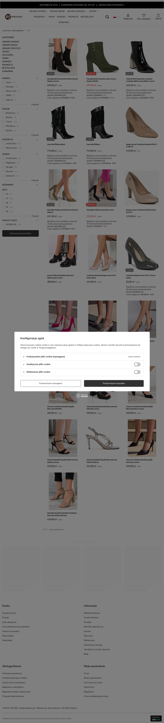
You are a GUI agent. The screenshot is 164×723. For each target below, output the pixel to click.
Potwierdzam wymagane (50, 383)
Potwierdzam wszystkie (114, 383)
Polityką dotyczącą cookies (88, 345)
